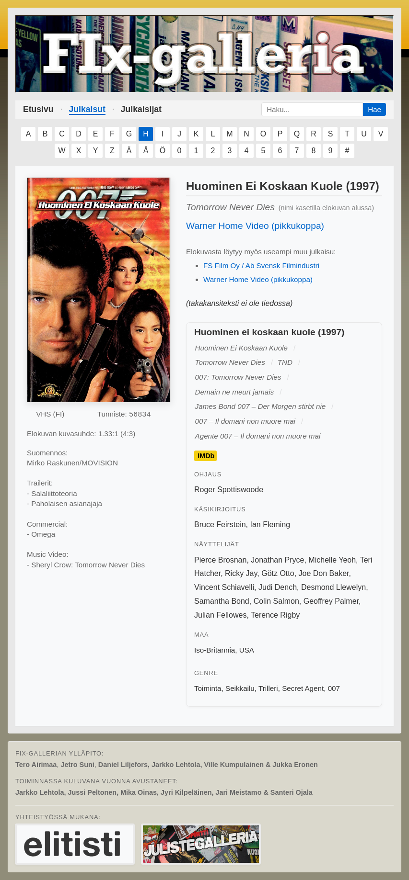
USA (246, 650)
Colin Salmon (276, 601)
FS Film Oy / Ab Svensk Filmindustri (261, 265)
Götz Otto (277, 573)
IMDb (206, 456)
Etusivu (38, 109)
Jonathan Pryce (277, 560)
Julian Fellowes (220, 615)
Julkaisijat (141, 109)
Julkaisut (87, 109)
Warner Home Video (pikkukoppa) (255, 226)
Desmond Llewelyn (333, 587)
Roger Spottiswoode (228, 489)
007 (334, 688)
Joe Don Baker (324, 573)
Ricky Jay (241, 573)
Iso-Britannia (214, 650)
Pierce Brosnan (220, 560)
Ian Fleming (270, 524)
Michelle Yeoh (332, 560)
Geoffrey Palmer (331, 601)
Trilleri (268, 688)
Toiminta (208, 688)
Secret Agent (303, 688)
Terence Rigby (275, 615)
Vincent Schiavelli (224, 587)
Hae (374, 109)
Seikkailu (240, 688)
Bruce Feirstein (220, 524)
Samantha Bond (221, 601)
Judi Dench (277, 587)
